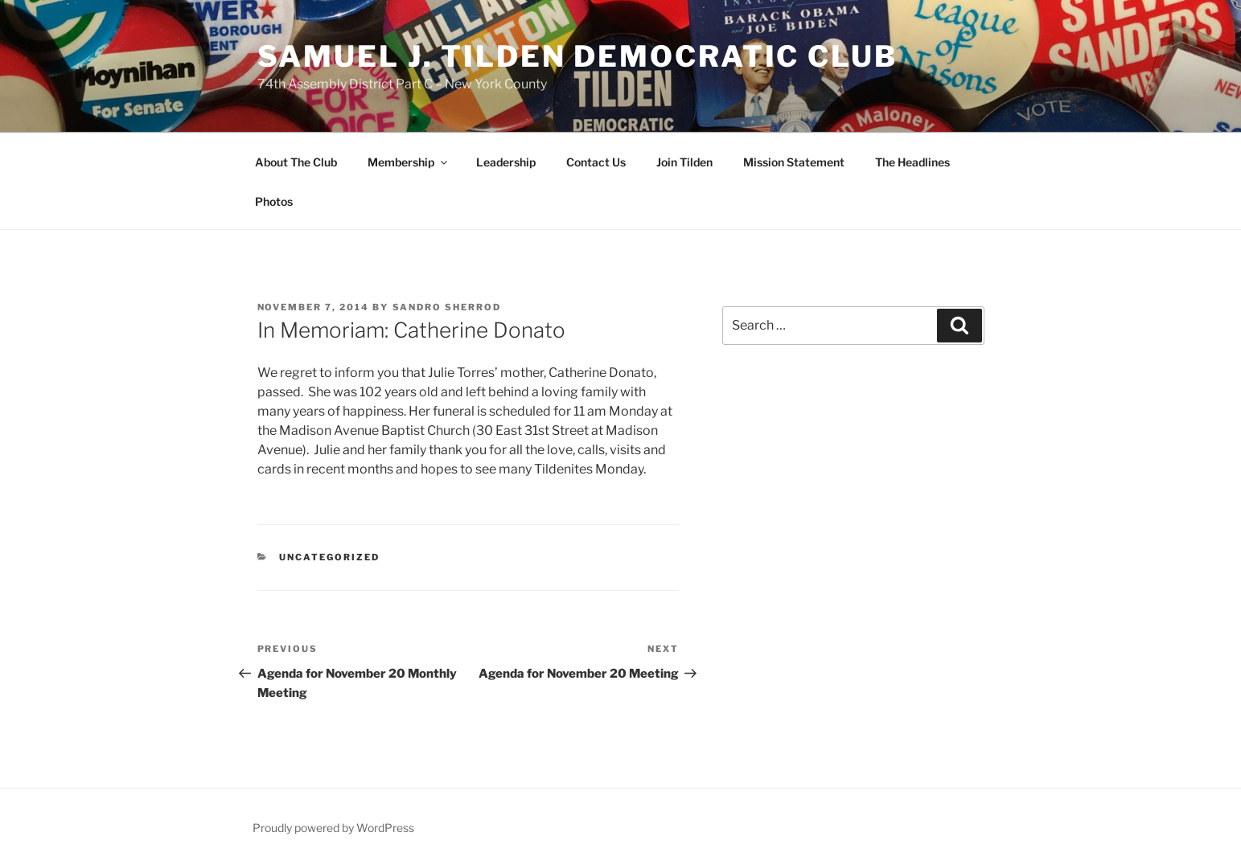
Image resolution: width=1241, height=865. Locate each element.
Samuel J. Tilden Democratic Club (577, 56)
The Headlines (912, 162)
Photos (274, 201)
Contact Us (596, 162)
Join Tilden (684, 162)
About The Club (296, 162)
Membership (409, 162)
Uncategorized (329, 557)
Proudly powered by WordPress (333, 827)
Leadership (506, 162)
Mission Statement (793, 162)
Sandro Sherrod (447, 307)
